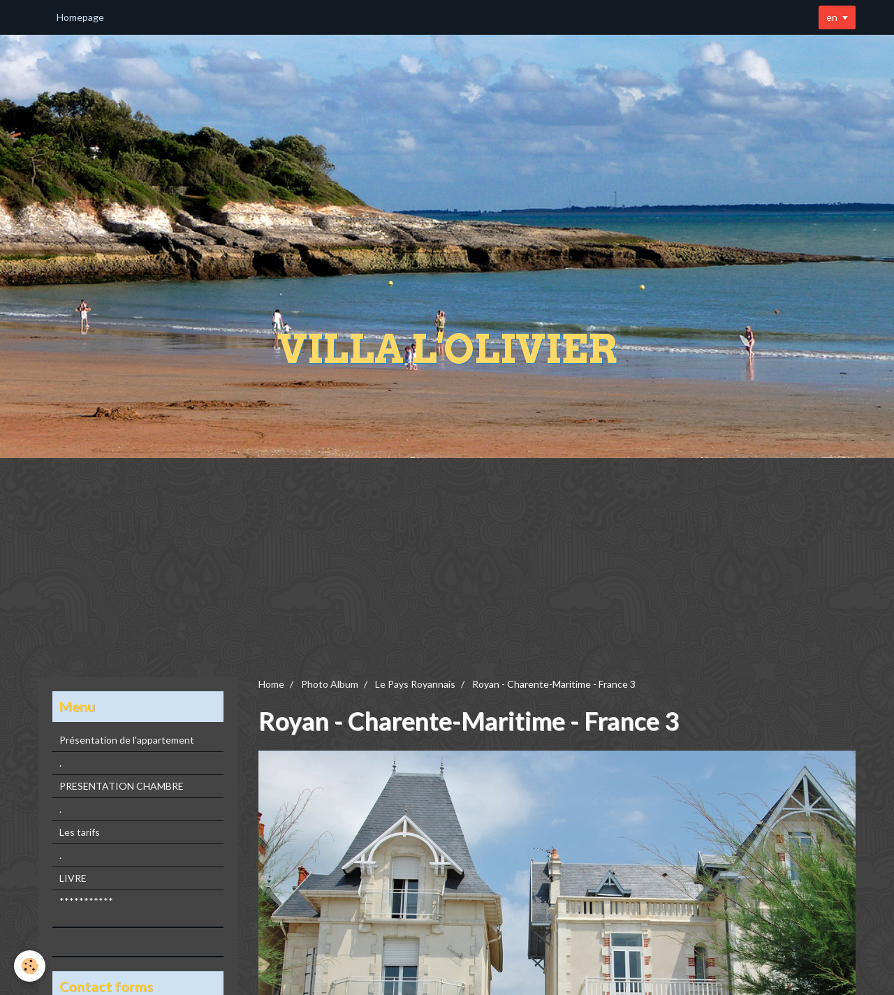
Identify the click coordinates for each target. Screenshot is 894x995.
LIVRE (73, 878)
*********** (86, 901)
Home (271, 684)
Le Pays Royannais (415, 684)
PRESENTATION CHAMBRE (121, 786)
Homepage (80, 17)
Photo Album (329, 684)
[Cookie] (29, 966)
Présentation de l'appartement (126, 740)
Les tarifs (79, 832)
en (831, 17)
